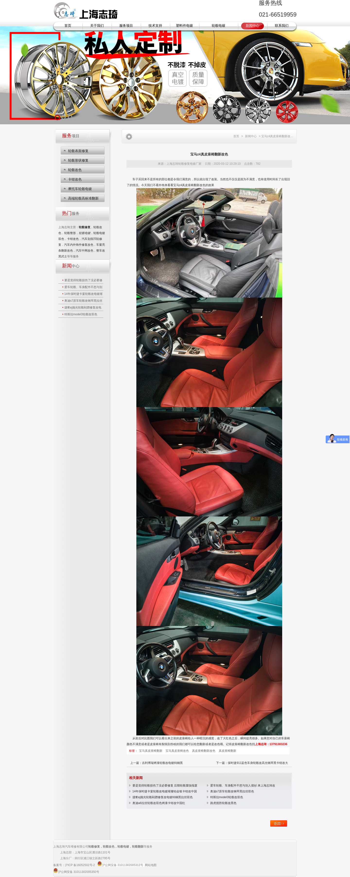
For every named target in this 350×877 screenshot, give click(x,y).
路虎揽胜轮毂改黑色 (223, 803)
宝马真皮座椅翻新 (151, 750)
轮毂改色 (75, 170)
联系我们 (282, 25)
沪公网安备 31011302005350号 (78, 872)
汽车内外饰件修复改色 (78, 244)
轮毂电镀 (218, 25)
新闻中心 (252, 25)
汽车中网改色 (84, 250)
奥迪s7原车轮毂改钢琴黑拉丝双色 (232, 791)
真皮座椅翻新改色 (204, 750)
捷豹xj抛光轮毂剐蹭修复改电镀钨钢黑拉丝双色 (162, 797)
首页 (67, 25)
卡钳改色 (75, 179)
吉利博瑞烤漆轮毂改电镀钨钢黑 (162, 763)
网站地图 (151, 865)
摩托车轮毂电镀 (80, 189)
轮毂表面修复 (78, 151)
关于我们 (97, 25)
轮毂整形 (70, 233)
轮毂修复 (94, 846)
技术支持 (155, 25)
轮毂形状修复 (78, 160)
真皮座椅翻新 (227, 750)
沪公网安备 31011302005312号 (122, 865)
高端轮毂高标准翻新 (83, 198)
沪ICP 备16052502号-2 (80, 865)
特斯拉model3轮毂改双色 (80, 314)
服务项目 (126, 25)
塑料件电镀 (184, 25)
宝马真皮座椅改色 (178, 750)
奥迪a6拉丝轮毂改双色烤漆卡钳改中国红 (158, 803)
